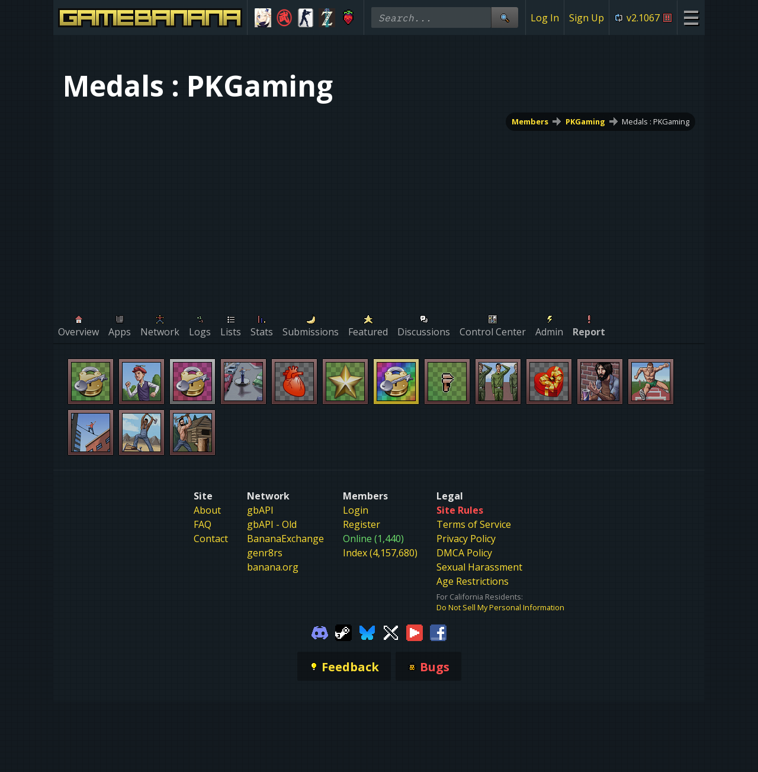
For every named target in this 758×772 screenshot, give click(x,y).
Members (530, 121)
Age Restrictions (472, 581)
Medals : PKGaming (655, 121)
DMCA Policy (464, 552)
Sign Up (586, 17)
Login (355, 510)
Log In (545, 17)
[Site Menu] (691, 17)
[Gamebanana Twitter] (390, 631)
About (207, 510)
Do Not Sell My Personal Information (500, 607)
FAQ (202, 524)
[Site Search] (504, 17)
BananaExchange (285, 538)
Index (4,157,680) (380, 552)
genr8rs (264, 552)
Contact (211, 538)
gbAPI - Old (272, 524)
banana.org (272, 567)
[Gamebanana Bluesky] (367, 631)
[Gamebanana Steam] (343, 631)
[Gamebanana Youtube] (414, 631)
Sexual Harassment (479, 567)
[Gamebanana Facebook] (438, 631)
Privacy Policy (466, 538)
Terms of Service (473, 524)
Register (361, 524)
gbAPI (260, 510)
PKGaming (585, 121)
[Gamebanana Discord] (319, 631)
